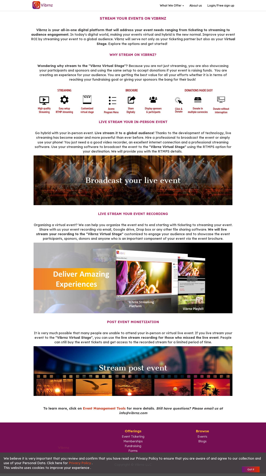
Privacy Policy (80, 463)
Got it (250, 469)
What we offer (172, 5)
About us (195, 5)
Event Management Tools (104, 408)
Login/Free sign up (220, 5)
